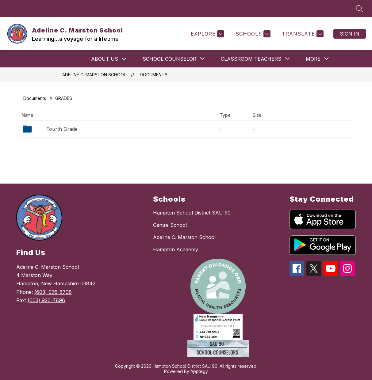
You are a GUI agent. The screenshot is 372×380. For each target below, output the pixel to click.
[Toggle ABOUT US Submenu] (124, 59)
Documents (153, 74)
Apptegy (199, 371)
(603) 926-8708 (53, 292)
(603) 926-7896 (46, 300)
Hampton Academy (175, 249)
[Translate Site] (302, 34)
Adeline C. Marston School (94, 74)
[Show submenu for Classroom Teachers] (251, 59)
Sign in (349, 34)
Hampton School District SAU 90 (192, 213)
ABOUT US (104, 59)
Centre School (170, 225)
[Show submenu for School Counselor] (169, 59)
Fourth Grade (62, 129)
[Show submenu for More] (313, 59)
